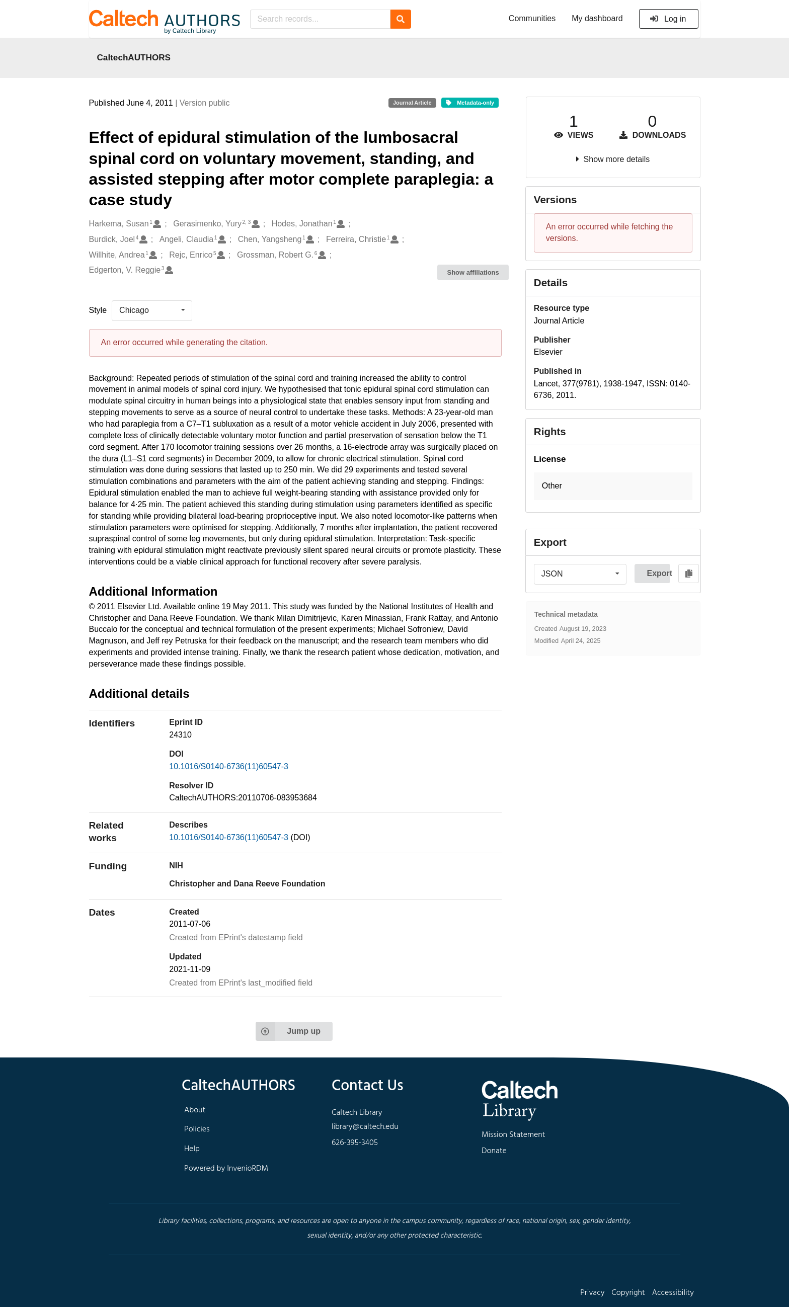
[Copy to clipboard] (688, 573)
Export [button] (658, 573)
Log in (668, 19)
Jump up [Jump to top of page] (288, 1031)
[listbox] (152, 310)
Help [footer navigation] (192, 1149)
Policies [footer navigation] (197, 1129)
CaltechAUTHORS (134, 57)
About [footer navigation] (194, 1110)
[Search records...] (320, 19)
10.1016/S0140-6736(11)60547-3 (228, 766)
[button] (613, 486)
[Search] (400, 19)
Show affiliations (473, 272)
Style (98, 310)
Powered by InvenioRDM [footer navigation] (226, 1168)
